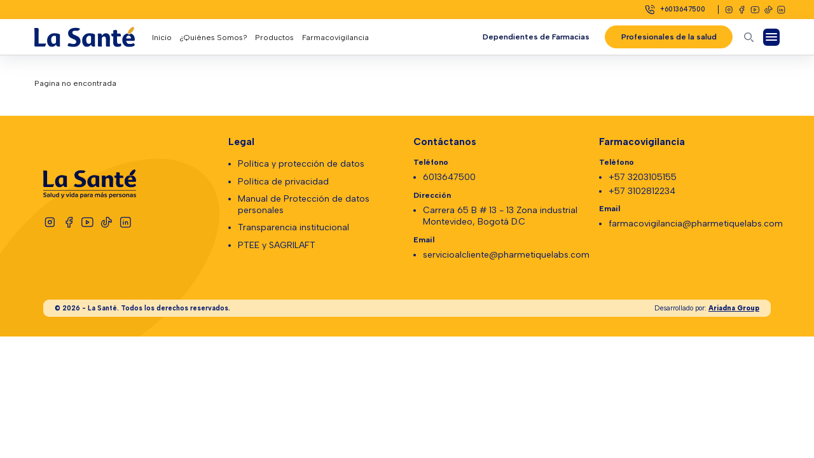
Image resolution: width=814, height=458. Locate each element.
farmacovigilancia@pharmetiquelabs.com (696, 223)
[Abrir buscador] (748, 37)
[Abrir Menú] (771, 37)
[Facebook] (742, 10)
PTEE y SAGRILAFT (276, 245)
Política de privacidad (283, 181)
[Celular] (674, 9)
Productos (274, 37)
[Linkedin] (781, 10)
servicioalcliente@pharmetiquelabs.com (506, 254)
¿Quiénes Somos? (213, 37)
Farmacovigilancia (335, 37)
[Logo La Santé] (93, 37)
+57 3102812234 (642, 191)
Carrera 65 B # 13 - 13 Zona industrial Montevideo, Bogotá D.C (500, 216)
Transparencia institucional (293, 227)
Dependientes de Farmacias (535, 36)
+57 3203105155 (643, 177)
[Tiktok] (768, 10)
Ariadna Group (733, 308)
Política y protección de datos (301, 163)
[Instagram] (729, 10)
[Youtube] (755, 10)
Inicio (162, 37)
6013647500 (449, 177)
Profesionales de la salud (668, 36)
